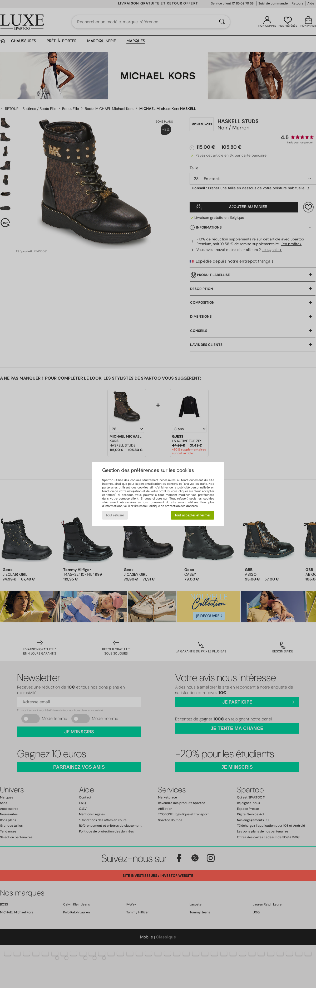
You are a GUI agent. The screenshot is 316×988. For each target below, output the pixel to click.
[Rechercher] (222, 21)
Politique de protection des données (172, 506)
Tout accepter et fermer (192, 515)
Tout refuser (115, 515)
